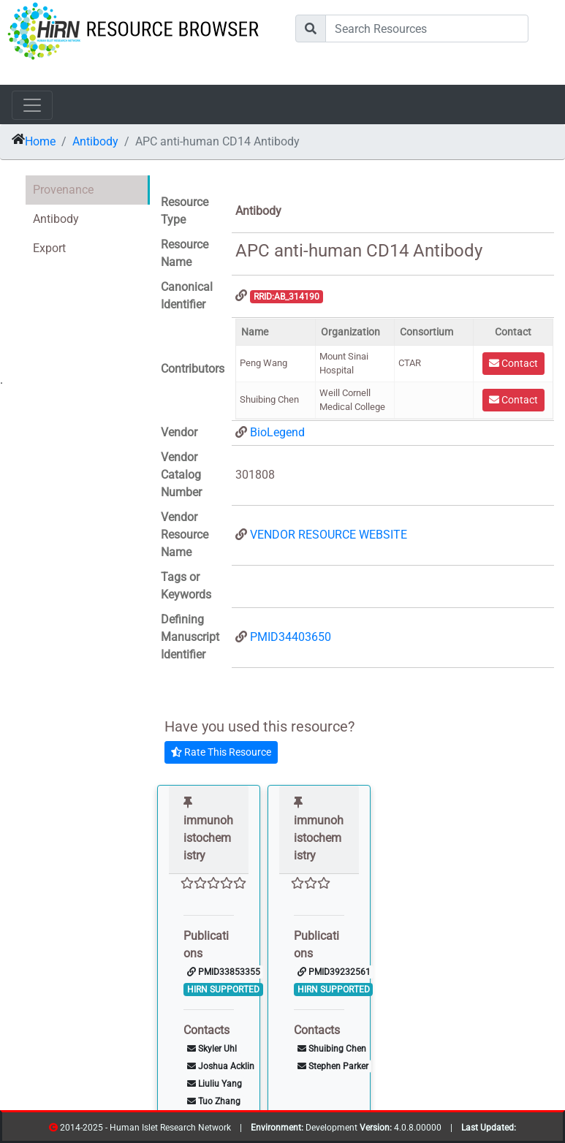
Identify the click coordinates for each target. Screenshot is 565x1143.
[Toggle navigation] (32, 105)
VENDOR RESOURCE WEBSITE (328, 535)
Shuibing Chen (331, 1049)
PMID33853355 (223, 972)
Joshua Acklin (220, 1066)
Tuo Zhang (213, 1101)
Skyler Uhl (212, 1049)
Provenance (63, 190)
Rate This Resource (221, 752)
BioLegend (277, 432)
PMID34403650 (290, 637)
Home (40, 141)
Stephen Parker (332, 1066)
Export (49, 248)
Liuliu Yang (214, 1084)
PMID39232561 (334, 972)
